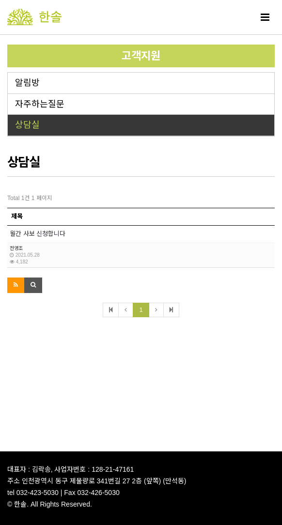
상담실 (27, 125)
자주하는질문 (39, 104)
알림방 (27, 83)
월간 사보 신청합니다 (37, 233)
